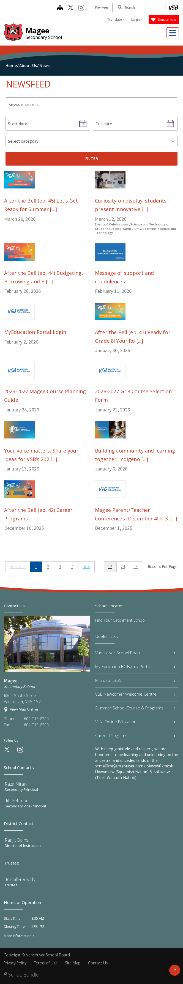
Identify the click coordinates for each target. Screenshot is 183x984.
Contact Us (98, 963)
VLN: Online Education (135, 721)
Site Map (73, 963)
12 (110, 566)
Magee (37, 31)
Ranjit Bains (16, 840)
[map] (60, 8)
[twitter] (70, 8)
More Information (17, 936)
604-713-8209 (36, 724)
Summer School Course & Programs (135, 708)
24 (123, 566)
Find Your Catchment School (120, 620)
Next (86, 566)
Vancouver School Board (135, 652)
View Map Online (24, 709)
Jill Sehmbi (16, 800)
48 (135, 566)
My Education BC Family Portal (135, 666)
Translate (116, 19)
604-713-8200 (36, 718)
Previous (18, 566)
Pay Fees (102, 7)
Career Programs (135, 735)
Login (137, 19)
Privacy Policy (15, 963)
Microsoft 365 (135, 680)
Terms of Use (46, 963)
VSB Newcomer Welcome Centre (135, 694)
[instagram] (81, 8)
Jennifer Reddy (20, 879)
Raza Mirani (16, 784)
